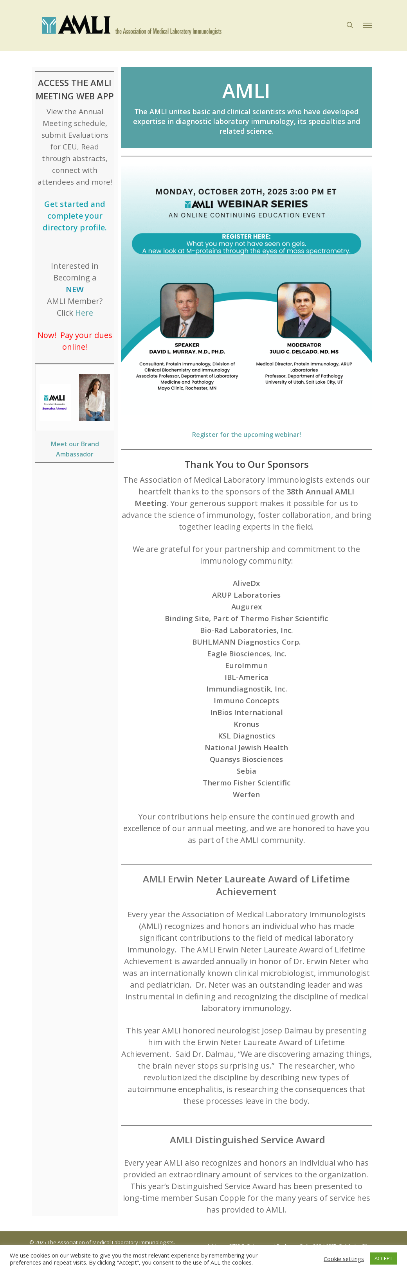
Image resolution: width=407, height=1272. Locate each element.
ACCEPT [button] (384, 1258)
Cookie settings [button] (344, 1258)
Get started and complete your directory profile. (75, 216)
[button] (367, 26)
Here (84, 312)
